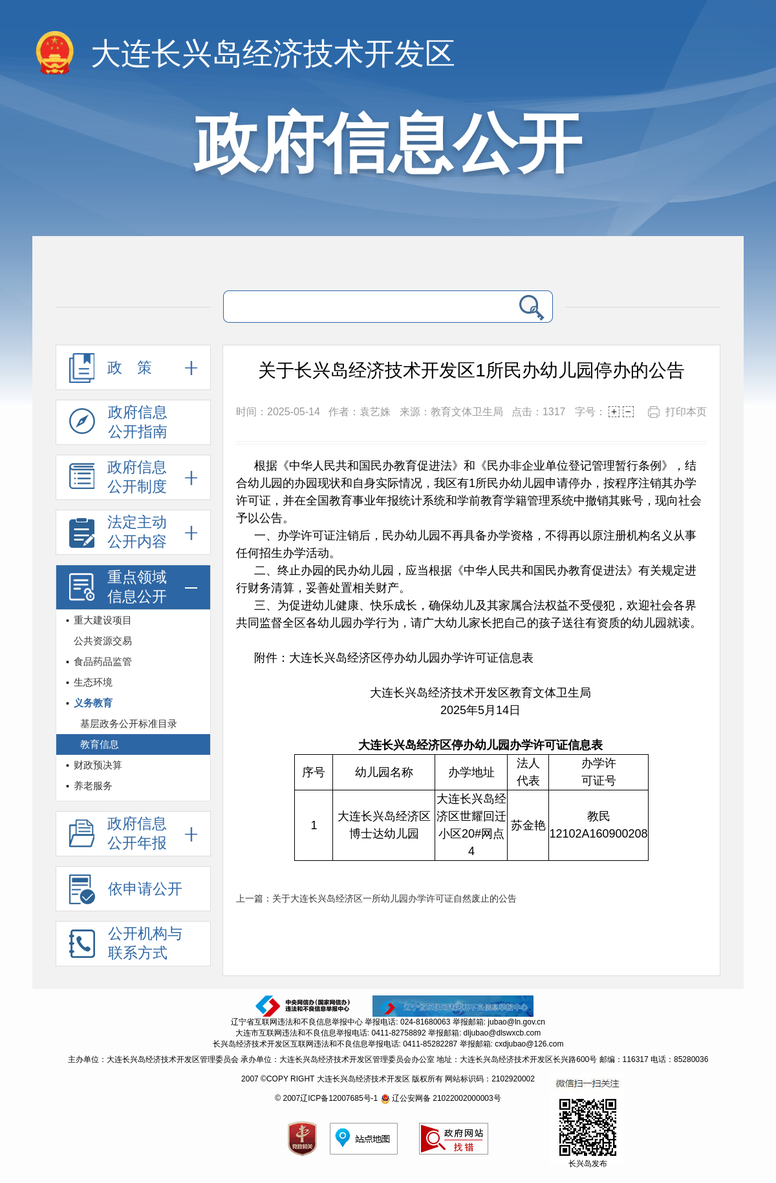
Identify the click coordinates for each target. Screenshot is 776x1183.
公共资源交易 (103, 640)
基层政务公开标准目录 (128, 723)
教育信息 (99, 744)
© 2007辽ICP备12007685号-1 (326, 1098)
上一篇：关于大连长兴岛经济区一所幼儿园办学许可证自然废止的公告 (376, 898)
